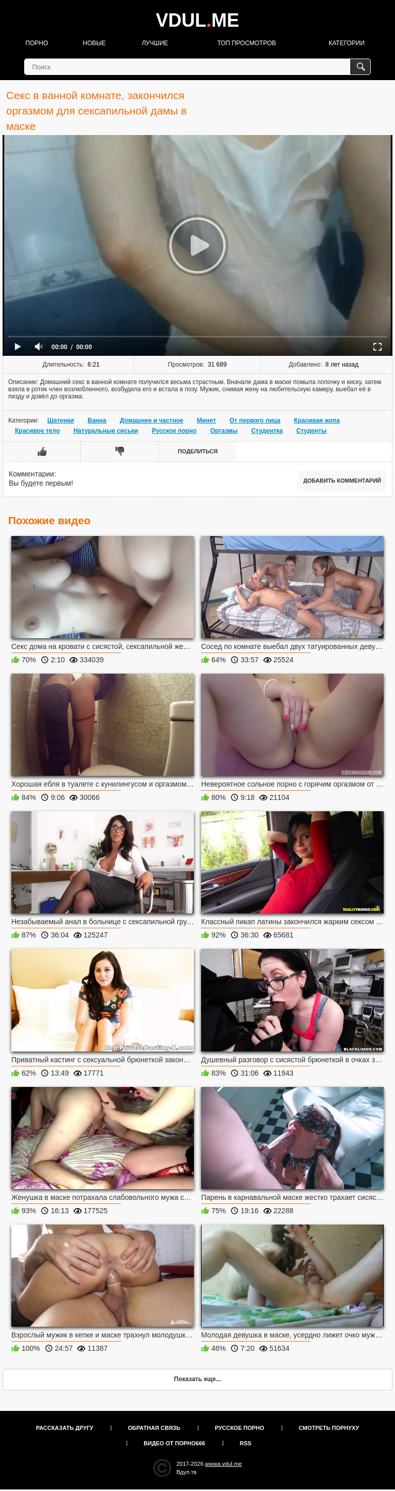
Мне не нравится (119, 451)
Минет (206, 420)
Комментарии (31, 473)
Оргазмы (224, 430)
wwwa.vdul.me (223, 1464)
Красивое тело (37, 430)
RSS (246, 1443)
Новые (94, 43)
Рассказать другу (65, 1428)
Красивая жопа (317, 420)
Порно (37, 43)
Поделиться (198, 451)
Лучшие (155, 43)
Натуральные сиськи (106, 430)
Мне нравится (42, 451)
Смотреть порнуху (329, 1428)
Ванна (96, 420)
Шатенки (60, 420)
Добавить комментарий (342, 480)
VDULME (197, 20)
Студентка (266, 430)
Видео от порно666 (174, 1443)
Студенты (311, 430)
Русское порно (174, 430)
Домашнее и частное (151, 420)
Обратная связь (154, 1428)
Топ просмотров (246, 43)
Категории (347, 43)
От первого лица (254, 420)
